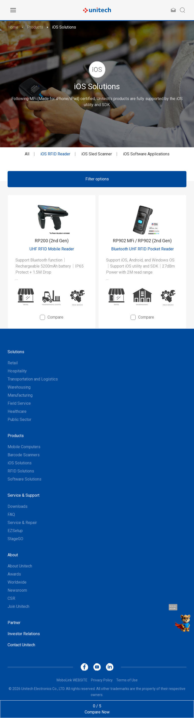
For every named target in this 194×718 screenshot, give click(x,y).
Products (35, 27)
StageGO (15, 538)
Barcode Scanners (24, 454)
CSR (11, 598)
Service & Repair (22, 522)
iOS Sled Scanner (96, 154)
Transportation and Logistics (33, 379)
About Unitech (20, 566)
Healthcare (17, 411)
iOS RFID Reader (55, 154)
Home (13, 27)
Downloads (18, 506)
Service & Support (23, 495)
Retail (13, 363)
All (27, 154)
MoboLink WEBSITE (72, 680)
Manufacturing (20, 395)
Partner (14, 622)
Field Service (19, 403)
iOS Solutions (64, 27)
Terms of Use (127, 680)
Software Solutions (24, 479)
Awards (14, 574)
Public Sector (19, 419)
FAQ (11, 514)
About (13, 555)
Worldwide (17, 582)
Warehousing (19, 387)
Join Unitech (18, 606)
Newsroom (17, 590)
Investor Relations (24, 633)
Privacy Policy (102, 680)
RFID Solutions (21, 471)
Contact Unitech (21, 644)
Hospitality (17, 371)
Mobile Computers (24, 446)
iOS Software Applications (146, 154)
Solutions (16, 351)
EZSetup (15, 530)
